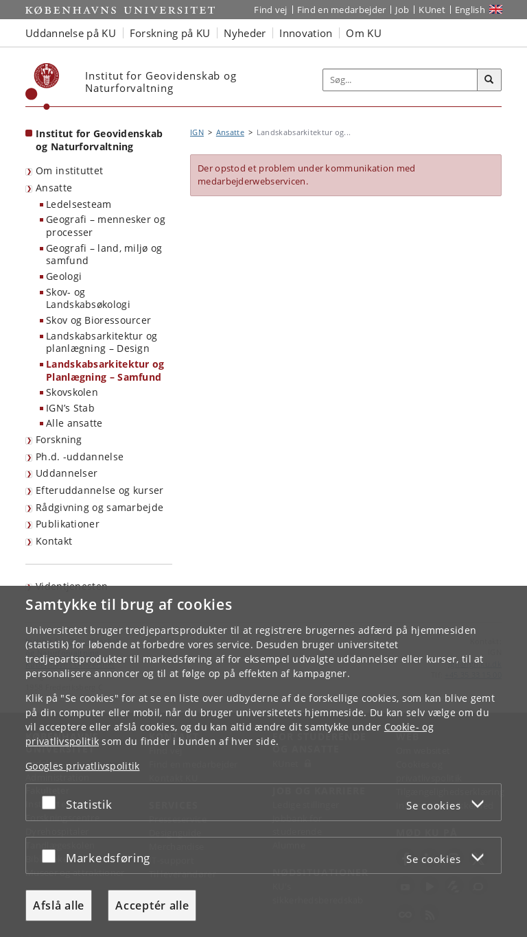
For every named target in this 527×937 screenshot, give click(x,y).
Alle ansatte (74, 422)
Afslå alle (58, 905)
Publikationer (67, 523)
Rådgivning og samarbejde (99, 507)
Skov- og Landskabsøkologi (88, 298)
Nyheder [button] (245, 33)
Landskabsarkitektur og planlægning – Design (102, 342)
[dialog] (263, 761)
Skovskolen (72, 392)
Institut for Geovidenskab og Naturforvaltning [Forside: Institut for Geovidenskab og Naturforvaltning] (99, 140)
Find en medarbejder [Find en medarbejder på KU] (341, 9)
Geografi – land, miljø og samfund (104, 254)
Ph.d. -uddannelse (80, 456)
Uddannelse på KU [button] (70, 33)
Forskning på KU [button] (170, 33)
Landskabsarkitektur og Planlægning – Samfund (105, 370)
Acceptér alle (152, 905)
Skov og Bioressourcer (98, 320)
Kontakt (54, 540)
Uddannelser (66, 472)
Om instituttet (69, 170)
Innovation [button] (305, 33)
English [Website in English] (470, 9)
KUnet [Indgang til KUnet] (432, 9)
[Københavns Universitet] (42, 86)
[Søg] (489, 80)
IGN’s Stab (70, 407)
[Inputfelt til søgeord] (400, 80)
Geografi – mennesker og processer (105, 226)
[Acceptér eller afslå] (52, 802)
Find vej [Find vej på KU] (270, 9)
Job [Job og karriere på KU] (402, 9)
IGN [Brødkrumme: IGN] (197, 132)
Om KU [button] (364, 33)
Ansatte (54, 187)
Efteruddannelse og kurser (100, 490)
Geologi (64, 276)
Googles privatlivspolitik (82, 765)
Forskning (59, 439)
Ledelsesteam (79, 204)
